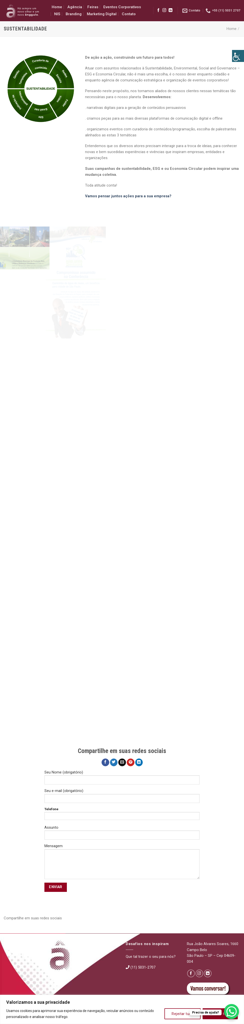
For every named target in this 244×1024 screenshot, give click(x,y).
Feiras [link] (92, 7)
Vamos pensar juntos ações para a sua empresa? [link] (128, 196)
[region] (122, 1009)
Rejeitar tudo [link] (182, 1014)
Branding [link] (74, 14)
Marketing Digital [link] (102, 14)
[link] (238, 56)
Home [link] (57, 7)
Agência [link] (74, 7)
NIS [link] (57, 14)
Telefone (122, 815)
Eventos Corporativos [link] (122, 7)
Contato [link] (129, 14)
